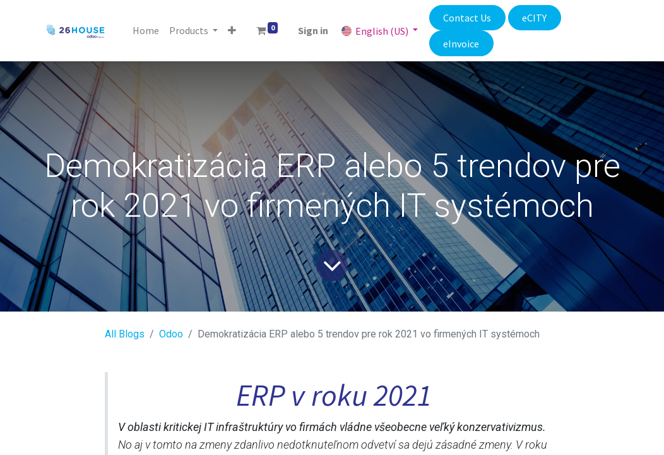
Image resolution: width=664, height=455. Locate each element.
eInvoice (461, 43)
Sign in (313, 30)
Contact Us (467, 17)
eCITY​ (534, 17)
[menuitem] (145, 30)
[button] (232, 30)
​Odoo (171, 334)
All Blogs (125, 334)
